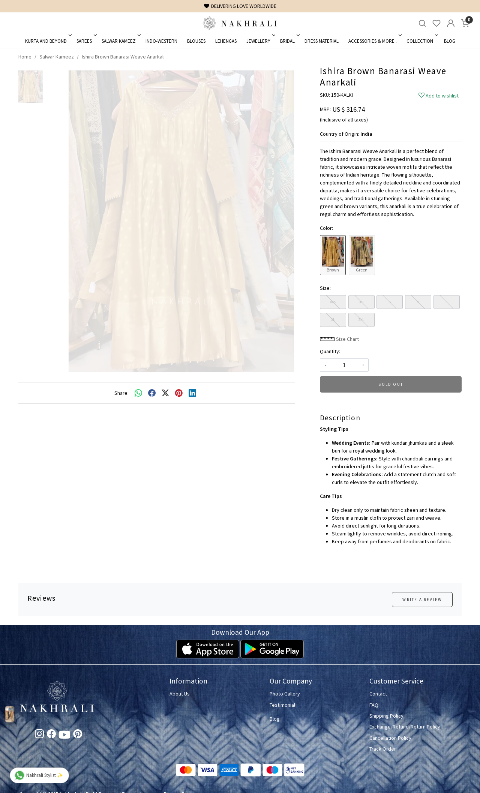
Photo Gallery (285, 693)
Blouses (196, 41)
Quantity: (330, 351)
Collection (421, 41)
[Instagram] (39, 735)
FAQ (373, 705)
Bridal (289, 41)
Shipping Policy (386, 715)
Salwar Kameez (121, 41)
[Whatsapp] (138, 393)
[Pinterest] (78, 735)
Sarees (86, 41)
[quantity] (344, 365)
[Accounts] (451, 23)
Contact (378, 693)
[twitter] (165, 393)
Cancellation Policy (390, 738)
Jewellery (260, 41)
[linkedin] (192, 393)
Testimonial (282, 705)
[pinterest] (179, 393)
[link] (422, 23)
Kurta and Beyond (47, 41)
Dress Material (321, 41)
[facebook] (152, 393)
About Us (180, 693)
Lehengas (226, 41)
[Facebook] (51, 735)
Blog (449, 41)
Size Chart (339, 339)
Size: (325, 288)
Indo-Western (161, 41)
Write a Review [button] (422, 599)
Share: (121, 393)
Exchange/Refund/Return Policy (404, 726)
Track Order (382, 748)
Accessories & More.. (374, 41)
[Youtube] (64, 736)
